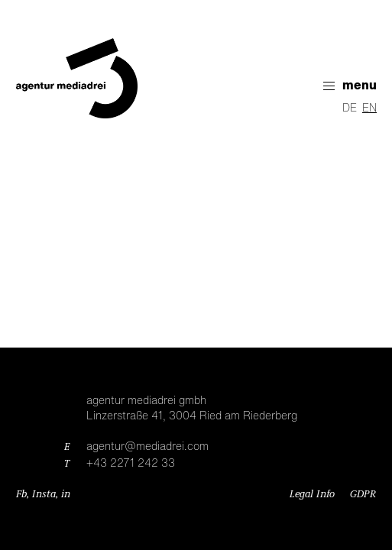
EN (369, 108)
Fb (21, 494)
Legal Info (312, 494)
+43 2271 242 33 (130, 463)
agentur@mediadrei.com (147, 447)
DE (349, 108)
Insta (44, 494)
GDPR (363, 494)
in (65, 494)
